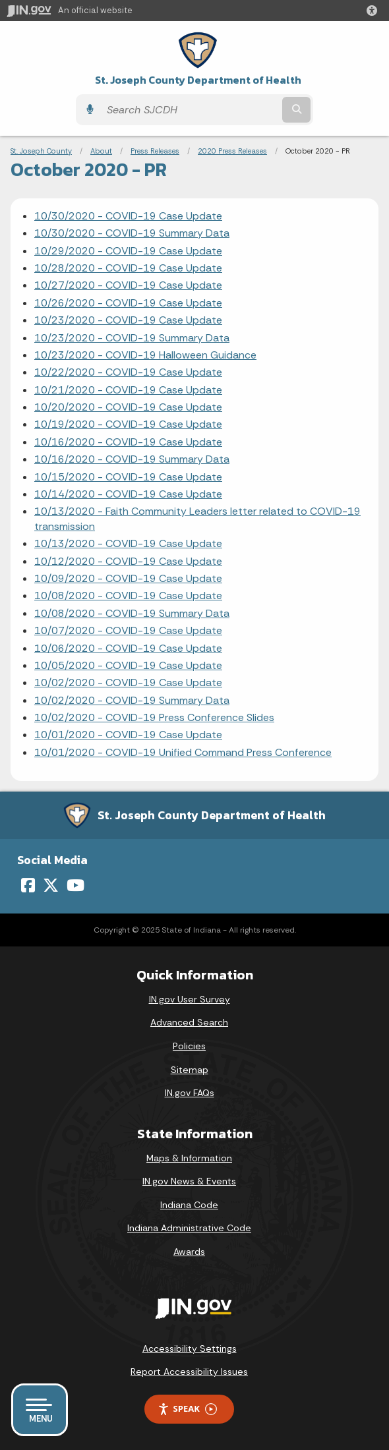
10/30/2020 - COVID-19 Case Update (128, 216)
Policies (189, 1046)
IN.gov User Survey (189, 999)
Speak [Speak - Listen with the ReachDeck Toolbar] (187, 1409)
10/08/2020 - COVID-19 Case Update (128, 595)
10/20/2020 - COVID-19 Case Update (128, 407)
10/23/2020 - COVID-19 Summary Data (131, 338)
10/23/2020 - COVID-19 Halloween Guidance (145, 355)
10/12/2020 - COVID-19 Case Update (128, 561)
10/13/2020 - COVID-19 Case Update (128, 543)
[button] (374, 10)
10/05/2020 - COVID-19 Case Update (128, 665)
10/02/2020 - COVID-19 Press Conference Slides (154, 717)
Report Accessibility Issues (189, 1372)
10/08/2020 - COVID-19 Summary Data (131, 613)
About (101, 151)
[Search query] (190, 110)
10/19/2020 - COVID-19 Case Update (128, 424)
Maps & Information (189, 1158)
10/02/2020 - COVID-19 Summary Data (131, 700)
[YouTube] (75, 885)
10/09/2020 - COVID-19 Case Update (128, 578)
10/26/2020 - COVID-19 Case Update (128, 303)
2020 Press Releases (232, 151)
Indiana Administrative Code (189, 1228)
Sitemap (189, 1070)
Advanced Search (189, 1022)
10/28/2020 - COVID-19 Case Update (128, 268)
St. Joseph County (41, 151)
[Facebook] (28, 885)
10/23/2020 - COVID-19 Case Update (128, 320)
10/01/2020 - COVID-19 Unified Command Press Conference (183, 752)
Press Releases (155, 151)
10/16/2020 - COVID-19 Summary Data (131, 459)
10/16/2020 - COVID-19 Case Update (128, 442)
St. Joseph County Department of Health (198, 80)
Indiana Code (189, 1205)
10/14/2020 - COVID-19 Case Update (128, 494)
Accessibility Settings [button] (189, 1348)
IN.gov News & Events (189, 1181)
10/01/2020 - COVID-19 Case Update (128, 734)
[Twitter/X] (51, 885)
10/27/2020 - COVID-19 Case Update (128, 285)
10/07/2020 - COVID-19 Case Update (128, 630)
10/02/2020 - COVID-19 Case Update (128, 682)
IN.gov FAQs (189, 1093)
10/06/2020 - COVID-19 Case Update (128, 648)
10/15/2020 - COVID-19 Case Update (128, 477)
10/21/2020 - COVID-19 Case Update (128, 390)
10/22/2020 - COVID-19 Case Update (128, 372)
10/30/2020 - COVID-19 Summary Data (131, 233)
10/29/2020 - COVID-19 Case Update (128, 251)
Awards (189, 1252)
